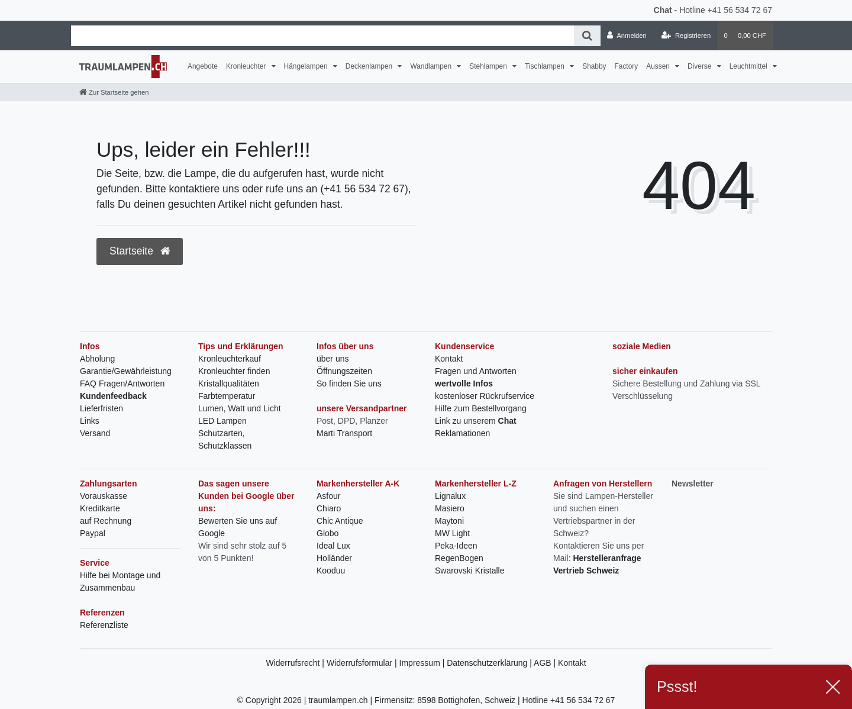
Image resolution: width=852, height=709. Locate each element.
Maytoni (449, 521)
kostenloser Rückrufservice (484, 396)
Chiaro (329, 508)
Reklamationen (462, 433)
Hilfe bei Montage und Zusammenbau (120, 581)
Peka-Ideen (456, 545)
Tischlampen (545, 66)
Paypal (92, 533)
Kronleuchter (247, 66)
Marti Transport (344, 433)
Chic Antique (340, 521)
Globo (327, 533)
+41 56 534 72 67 (740, 10)
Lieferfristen (101, 408)
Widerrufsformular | (363, 663)
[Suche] (587, 35)
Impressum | (423, 663)
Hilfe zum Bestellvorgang (481, 408)
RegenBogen (459, 558)
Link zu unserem (476, 421)
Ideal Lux (333, 545)
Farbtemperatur (226, 396)
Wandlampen (431, 66)
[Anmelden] (627, 35)
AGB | (546, 663)
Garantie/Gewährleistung (126, 371)
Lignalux (450, 496)
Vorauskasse (103, 496)
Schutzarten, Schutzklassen (224, 439)
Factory (626, 66)
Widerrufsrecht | (296, 663)
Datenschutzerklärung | (490, 663)
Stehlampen (489, 66)
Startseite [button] (139, 251)
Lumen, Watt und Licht (239, 408)
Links (89, 421)
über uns (332, 358)
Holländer (334, 558)
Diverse (701, 66)
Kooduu (331, 570)
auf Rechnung (105, 521)
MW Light (452, 533)
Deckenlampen (370, 66)
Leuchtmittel (749, 66)
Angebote (203, 66)
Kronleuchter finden (234, 371)
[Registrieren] (686, 35)
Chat (663, 10)
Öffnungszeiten (344, 371)
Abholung (97, 358)
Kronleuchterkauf (229, 358)
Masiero (449, 508)
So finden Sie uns (349, 383)
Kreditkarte (100, 508)
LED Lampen (222, 421)
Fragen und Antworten (476, 371)
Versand (95, 433)
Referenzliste (104, 625)
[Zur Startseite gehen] (114, 92)
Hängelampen (307, 66)
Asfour (328, 496)
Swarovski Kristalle (469, 570)
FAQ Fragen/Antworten (122, 383)
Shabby (594, 66)
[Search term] (322, 35)
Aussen (659, 66)
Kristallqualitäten (228, 383)
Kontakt (449, 358)
